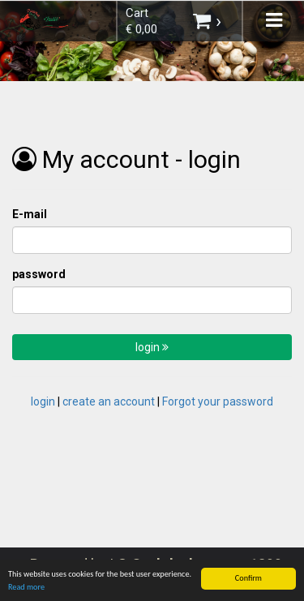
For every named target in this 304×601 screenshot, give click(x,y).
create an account (108, 401)
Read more (26, 588)
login (152, 347)
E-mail (29, 214)
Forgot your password (217, 401)
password (39, 274)
